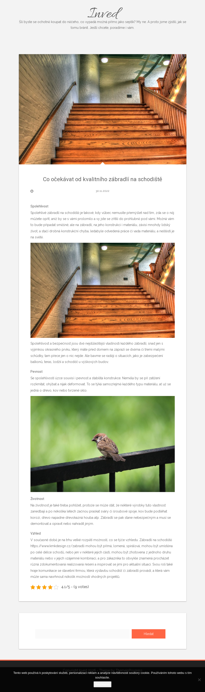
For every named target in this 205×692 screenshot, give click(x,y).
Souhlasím (102, 684)
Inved (102, 17)
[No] (199, 679)
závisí (142, 225)
